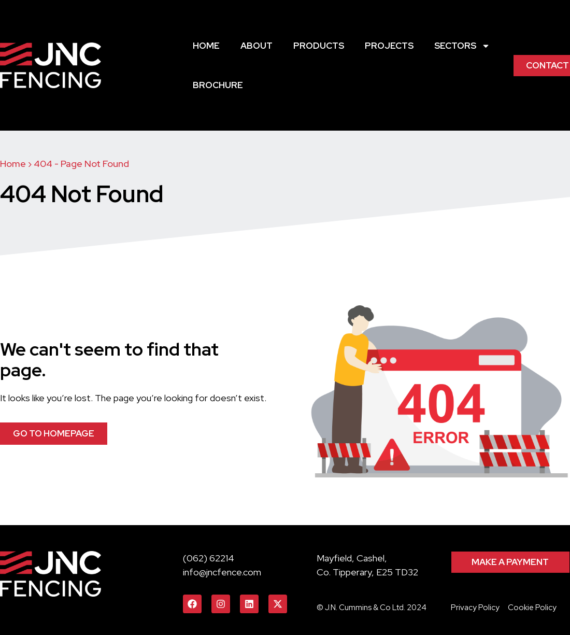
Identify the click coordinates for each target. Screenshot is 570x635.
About (256, 45)
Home (206, 45)
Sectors (462, 45)
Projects (389, 45)
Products (318, 45)
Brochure (218, 85)
